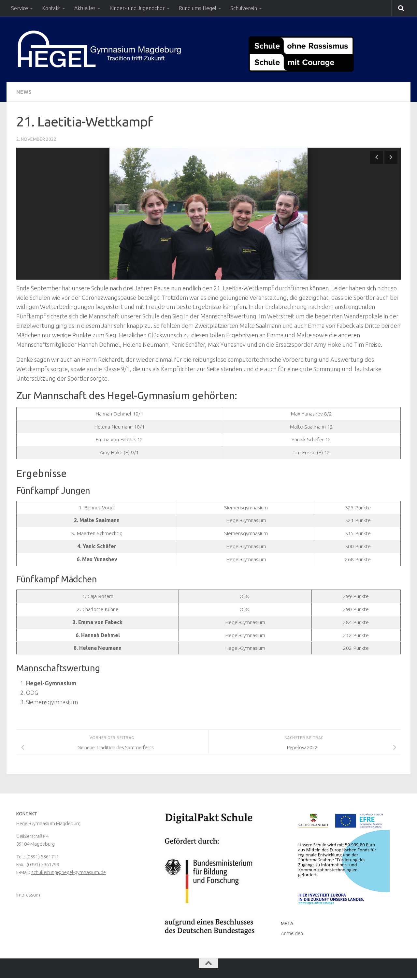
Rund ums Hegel (197, 8)
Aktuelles (84, 8)
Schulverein (243, 8)
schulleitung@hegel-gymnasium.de (68, 872)
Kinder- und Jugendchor (137, 8)
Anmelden (292, 933)
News (24, 92)
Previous (376, 157)
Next (390, 157)
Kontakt (51, 8)
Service (19, 8)
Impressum (28, 895)
